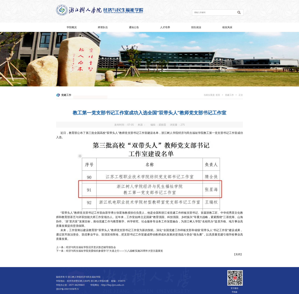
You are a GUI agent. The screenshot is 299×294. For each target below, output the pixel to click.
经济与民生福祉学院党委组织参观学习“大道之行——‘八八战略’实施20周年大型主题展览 (114, 250)
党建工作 (229, 94)
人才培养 (165, 27)
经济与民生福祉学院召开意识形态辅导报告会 (91, 247)
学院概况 (72, 27)
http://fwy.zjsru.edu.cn (112, 284)
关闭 (237, 254)
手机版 (234, 292)
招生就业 (196, 27)
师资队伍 (103, 27)
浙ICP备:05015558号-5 (67, 288)
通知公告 (134, 27)
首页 (218, 94)
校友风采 (227, 27)
